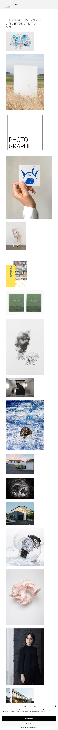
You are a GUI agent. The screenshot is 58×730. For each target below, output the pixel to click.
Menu (16, 5)
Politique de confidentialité (29, 727)
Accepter (29, 718)
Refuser (29, 723)
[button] (55, 706)
